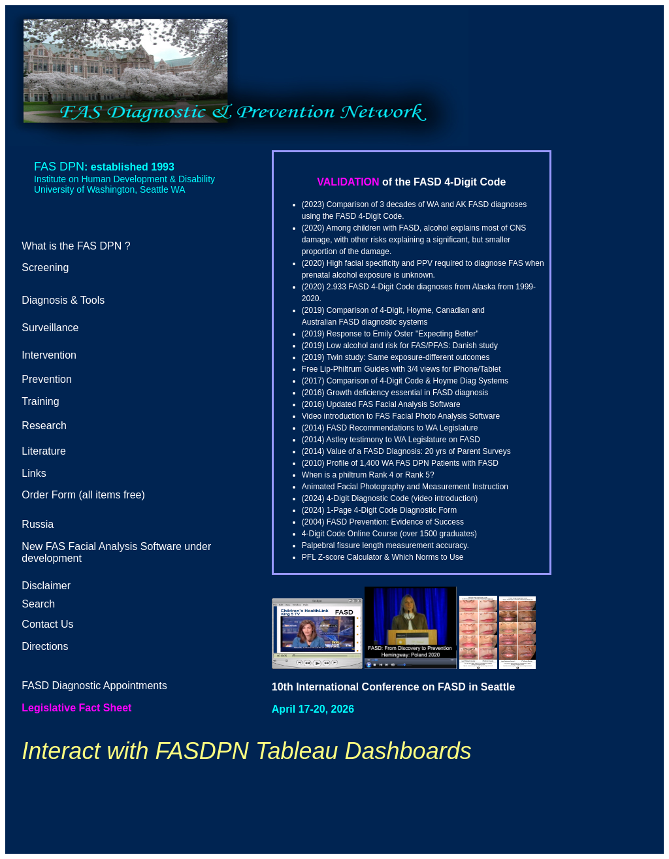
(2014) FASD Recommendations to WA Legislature (390, 427)
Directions (45, 646)
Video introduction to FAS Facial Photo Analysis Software (401, 416)
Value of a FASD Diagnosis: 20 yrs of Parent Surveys (419, 451)
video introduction (444, 498)
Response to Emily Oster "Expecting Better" (403, 333)
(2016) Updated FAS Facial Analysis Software (381, 404)
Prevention (47, 379)
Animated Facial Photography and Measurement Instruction (405, 486)
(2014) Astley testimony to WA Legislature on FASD (391, 439)
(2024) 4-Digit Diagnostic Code (355, 498)
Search (38, 603)
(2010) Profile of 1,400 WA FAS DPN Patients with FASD (400, 463)
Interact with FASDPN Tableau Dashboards (246, 750)
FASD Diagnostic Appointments (94, 685)
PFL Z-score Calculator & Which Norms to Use (383, 557)
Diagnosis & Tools (63, 300)
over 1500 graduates (438, 533)
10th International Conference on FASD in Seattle (393, 686)
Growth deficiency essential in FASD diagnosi (405, 392)
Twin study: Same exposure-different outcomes (408, 357)
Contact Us (47, 624)
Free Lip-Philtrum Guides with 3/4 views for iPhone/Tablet (401, 369)
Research (44, 425)
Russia (38, 524)
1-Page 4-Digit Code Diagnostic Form (392, 510)
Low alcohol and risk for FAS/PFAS (387, 345)
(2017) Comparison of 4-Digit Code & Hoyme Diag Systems (405, 380)
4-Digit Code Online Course (350, 533)
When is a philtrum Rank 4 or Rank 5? (368, 474)
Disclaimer (46, 585)
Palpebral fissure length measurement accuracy (384, 545)
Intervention (49, 355)
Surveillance (50, 327)
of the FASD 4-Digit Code (444, 181)
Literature (44, 451)
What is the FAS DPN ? (76, 245)
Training (40, 401)
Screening (45, 267)
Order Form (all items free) (83, 494)
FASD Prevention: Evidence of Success (395, 522)
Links (34, 473)
